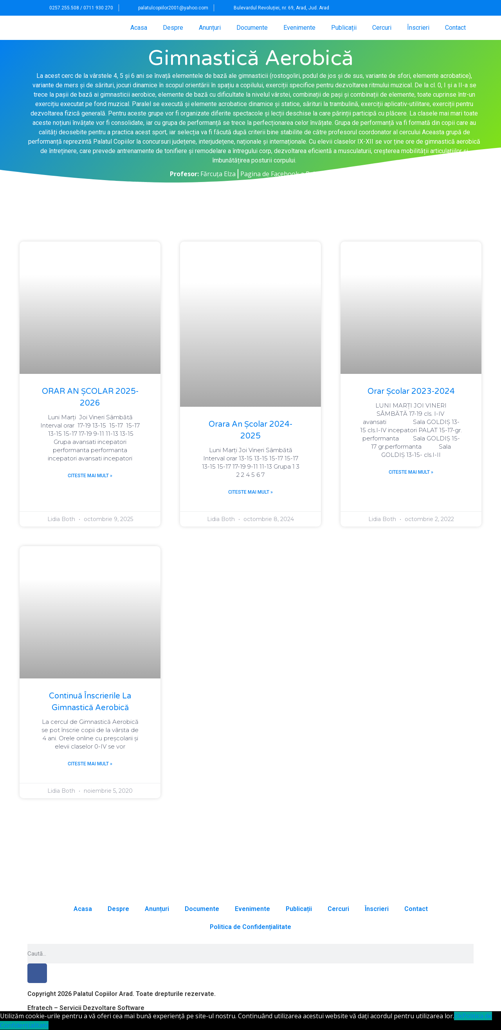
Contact (455, 27)
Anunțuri (210, 27)
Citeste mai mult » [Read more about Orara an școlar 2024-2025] (250, 492)
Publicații (344, 27)
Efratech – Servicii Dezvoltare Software (85, 1008)
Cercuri (381, 27)
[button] (454, 8)
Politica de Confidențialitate (250, 927)
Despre (173, 27)
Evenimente (299, 27)
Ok (458, 1016)
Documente (252, 27)
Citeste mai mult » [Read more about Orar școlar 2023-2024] (411, 472)
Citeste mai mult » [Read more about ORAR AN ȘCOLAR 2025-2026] (90, 475)
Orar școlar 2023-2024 (411, 391)
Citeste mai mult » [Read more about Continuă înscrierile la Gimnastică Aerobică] (90, 764)
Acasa (138, 27)
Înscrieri (418, 27)
